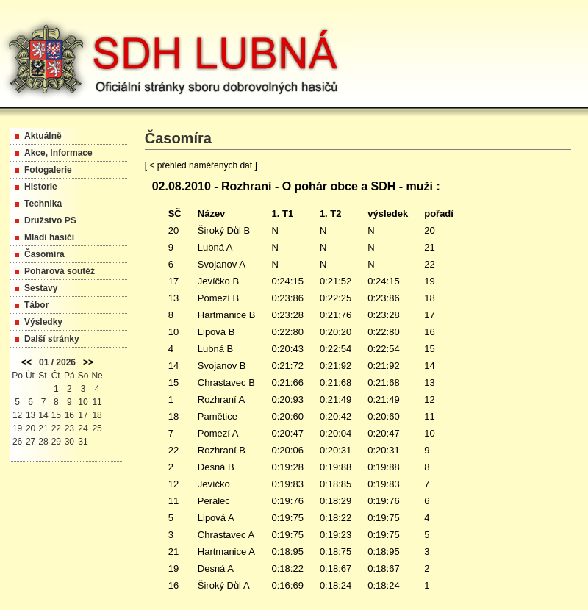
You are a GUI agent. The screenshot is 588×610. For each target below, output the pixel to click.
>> (88, 362)
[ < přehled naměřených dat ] (201, 165)
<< (26, 362)
